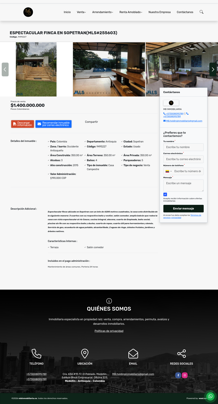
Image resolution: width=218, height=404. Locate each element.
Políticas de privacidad (109, 331)
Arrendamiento (101, 12)
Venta (80, 12)
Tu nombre (169, 141)
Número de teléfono (174, 165)
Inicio (67, 12)
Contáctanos (185, 12)
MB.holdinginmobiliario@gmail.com (184, 121)
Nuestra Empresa (160, 12)
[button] (76, 93)
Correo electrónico (173, 153)
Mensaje (168, 177)
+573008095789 (175, 113)
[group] (36, 69)
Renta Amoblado (130, 12)
